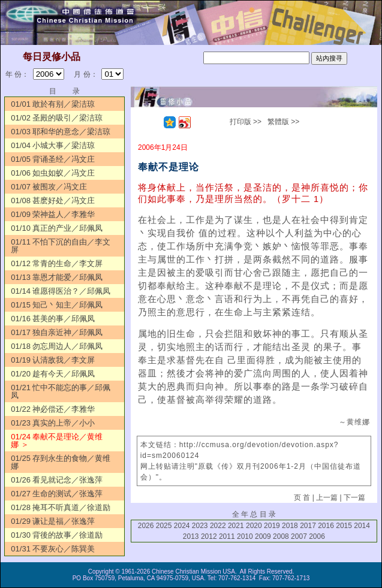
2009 (263, 536)
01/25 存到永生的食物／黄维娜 (60, 462)
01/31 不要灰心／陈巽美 (53, 548)
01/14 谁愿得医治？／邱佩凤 (60, 291)
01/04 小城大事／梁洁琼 (53, 145)
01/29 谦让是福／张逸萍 (53, 521)
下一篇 (354, 497)
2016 (326, 525)
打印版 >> (245, 121)
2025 (164, 525)
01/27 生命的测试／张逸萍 (57, 493)
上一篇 (327, 497)
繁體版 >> (283, 121)
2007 (299, 536)
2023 (200, 525)
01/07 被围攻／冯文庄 (49, 186)
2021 (236, 525)
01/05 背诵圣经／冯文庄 (53, 159)
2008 (281, 536)
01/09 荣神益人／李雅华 (53, 214)
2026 (146, 525)
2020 (254, 525)
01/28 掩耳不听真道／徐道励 (60, 507)
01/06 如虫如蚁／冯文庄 (53, 172)
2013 (191, 536)
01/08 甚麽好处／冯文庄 (53, 200)
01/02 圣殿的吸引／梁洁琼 (57, 117)
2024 (182, 525)
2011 (227, 536)
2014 (362, 525)
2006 (317, 536)
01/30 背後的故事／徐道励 (57, 534)
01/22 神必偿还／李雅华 (53, 409)
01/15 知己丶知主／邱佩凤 (57, 304)
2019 (272, 525)
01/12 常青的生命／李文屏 (57, 263)
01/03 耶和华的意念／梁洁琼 (60, 131)
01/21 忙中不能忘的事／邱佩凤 (60, 391)
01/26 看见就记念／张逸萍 (57, 479)
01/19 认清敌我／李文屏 (53, 359)
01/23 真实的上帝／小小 (53, 422)
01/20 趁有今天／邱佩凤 (53, 373)
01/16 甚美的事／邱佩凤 (53, 318)
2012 (209, 536)
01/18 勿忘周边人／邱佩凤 (57, 346)
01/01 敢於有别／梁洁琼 (53, 103)
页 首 (302, 497)
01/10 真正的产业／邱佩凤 (57, 228)
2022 (218, 525)
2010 (245, 536)
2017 (308, 525)
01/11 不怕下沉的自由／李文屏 (60, 245)
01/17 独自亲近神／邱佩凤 (57, 332)
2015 (344, 525)
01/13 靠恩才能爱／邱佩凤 (57, 277)
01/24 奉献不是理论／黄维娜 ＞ (57, 440)
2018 (290, 525)
